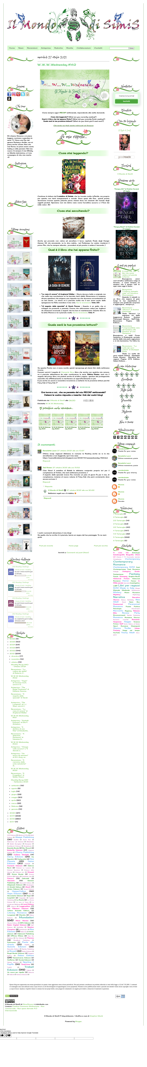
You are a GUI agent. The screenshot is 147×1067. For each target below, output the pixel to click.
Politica (137, 606)
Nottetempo (23, 929)
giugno (14, 794)
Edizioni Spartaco (13, 870)
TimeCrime (25, 964)
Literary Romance (17, 913)
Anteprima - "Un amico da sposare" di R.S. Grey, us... (19, 755)
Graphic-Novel (134, 576)
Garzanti (11, 880)
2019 (12, 816)
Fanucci (10, 878)
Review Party (131, 613)
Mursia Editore (12, 923)
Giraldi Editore (15, 887)
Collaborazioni (84, 48)
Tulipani (28, 970)
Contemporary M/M (124, 567)
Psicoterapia (136, 608)
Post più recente (46, 546)
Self (121, 624)
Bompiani (28, 844)
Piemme (30, 938)
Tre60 (9, 967)
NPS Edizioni (25, 923)
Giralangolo (30, 885)
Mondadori (26, 917)
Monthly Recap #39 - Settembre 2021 (19, 781)
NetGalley (20, 927)
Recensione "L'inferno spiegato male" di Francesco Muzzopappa (130, 292)
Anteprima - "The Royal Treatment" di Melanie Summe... (20, 689)
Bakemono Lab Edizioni (15, 841)
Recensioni (32, 48)
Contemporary (132, 559)
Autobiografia (119, 555)
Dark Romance (134, 569)
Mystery (116, 594)
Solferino (11, 960)
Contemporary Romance (122, 563)
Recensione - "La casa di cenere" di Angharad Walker (19, 711)
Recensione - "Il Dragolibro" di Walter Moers (17, 775)
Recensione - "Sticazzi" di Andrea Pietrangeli (130, 309)
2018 (12, 819)
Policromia (11, 942)
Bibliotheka (30, 841)
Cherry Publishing (24, 852)
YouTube (116, 632)
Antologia (136, 553)
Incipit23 (11, 898)
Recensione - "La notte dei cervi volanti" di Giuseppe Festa (130, 348)
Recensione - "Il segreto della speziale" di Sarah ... (19, 696)
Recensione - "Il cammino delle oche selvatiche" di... (18, 762)
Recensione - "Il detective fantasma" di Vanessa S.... (17, 736)
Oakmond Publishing (25, 934)
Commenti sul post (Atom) (78, 552)
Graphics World (96, 1016)
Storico (117, 628)
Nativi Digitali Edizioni (17, 925)
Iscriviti (126, 101)
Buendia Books (13, 848)
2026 (13, 639)
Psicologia (117, 608)
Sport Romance (120, 626)
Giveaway (123, 576)
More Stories (22, 920)
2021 (12, 653)
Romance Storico (132, 617)
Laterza (13, 906)
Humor (133, 581)
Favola (115, 576)
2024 (13, 645)
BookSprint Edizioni (14, 846)
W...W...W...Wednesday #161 (20, 716)
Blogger (78, 1021)
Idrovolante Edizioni (15, 896)
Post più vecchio (101, 546)
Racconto (118, 611)
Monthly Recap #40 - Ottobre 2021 (19, 665)
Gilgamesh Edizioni (15, 885)
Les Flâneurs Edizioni (17, 908)
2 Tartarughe (118, 517)
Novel (124, 602)
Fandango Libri (27, 876)
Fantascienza (118, 574)
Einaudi (31, 872)
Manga (137, 588)
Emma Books (17, 874)
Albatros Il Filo (23, 835)
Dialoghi (27, 863)
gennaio (15, 809)
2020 (13, 813)
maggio (14, 797)
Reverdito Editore (13, 949)
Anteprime (46, 48)
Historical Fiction (121, 578)
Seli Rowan (47, 467)
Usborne (31, 972)
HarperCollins (19, 891)
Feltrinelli (25, 878)
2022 (13, 651)
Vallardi (11, 974)
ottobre (14, 662)
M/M (116, 588)
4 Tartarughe (118, 530)
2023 (13, 648)
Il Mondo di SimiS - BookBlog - (23, 569)
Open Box (134, 602)
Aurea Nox (27, 839)
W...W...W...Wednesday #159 (20, 769)
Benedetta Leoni (50, 451)
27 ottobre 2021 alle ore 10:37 (70, 451)
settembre (15, 785)
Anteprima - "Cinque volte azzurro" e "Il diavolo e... (19, 748)
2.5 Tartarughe (119, 520)
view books (30, 579)
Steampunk (135, 626)
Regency (128, 611)
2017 (12, 822)
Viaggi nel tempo (131, 630)
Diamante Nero (67, 372)
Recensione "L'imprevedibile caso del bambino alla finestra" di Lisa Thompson (131, 329)
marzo (14, 803)
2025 (13, 642)
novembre (15, 659)
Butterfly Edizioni (15, 850)
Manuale (116, 590)
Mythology (136, 594)
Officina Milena (17, 936)
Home (12, 48)
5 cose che (121, 553)
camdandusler (123, 449)
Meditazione (136, 590)
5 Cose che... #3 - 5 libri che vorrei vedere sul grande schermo (130, 274)
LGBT (115, 586)
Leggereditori (24, 906)
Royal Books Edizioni (15, 953)
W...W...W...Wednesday (54, 403)
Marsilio (22, 915)
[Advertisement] (20, 67)
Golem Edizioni (13, 889)
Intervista (127, 583)
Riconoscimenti (119, 615)
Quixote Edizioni (16, 947)
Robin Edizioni (27, 951)
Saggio (127, 622)
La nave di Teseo (22, 902)
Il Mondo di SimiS (55, 490)
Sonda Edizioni (25, 960)
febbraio (15, 806)
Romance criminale (120, 619)
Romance (118, 617)
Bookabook (27, 846)
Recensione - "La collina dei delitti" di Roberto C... (19, 671)
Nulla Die (24, 931)
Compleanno (117, 559)
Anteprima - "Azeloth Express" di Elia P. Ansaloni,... (20, 722)
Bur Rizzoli (26, 848)
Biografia (130, 555)
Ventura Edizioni (22, 974)
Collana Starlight (21, 855)
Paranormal (118, 604)
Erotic (137, 571)
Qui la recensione (83, 303)
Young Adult (128, 632)
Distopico (127, 571)
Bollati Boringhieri (16, 844)
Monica (121, 484)
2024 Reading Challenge (20, 598)
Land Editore (28, 904)
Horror (125, 581)
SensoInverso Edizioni (22, 958)
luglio (13, 791)
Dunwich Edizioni (14, 866)
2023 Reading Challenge (20, 614)
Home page (73, 546)
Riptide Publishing (28, 949)
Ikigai (29, 896)
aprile (13, 800)
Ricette (69, 48)
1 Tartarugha (118, 514)
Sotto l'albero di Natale (132, 624)
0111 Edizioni (11, 835)
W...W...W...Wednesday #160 (20, 743)
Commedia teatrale (133, 557)
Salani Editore (26, 955)
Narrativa (119, 597)
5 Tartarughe (118, 537)
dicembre (15, 656)
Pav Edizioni (20, 938)
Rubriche (58, 48)
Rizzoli (12, 951)
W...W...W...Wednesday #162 (20, 677)
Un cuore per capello (15, 972)
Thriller (127, 628)
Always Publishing (24, 837)
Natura (123, 600)
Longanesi (11, 915)
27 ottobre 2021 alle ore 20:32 (80, 490)
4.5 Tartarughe (119, 534)
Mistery (117, 592)
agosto (14, 788)
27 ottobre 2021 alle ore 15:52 (66, 467)
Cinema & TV (121, 557)
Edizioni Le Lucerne (23, 868)
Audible (16, 839)
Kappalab (22, 898)
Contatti (98, 48)
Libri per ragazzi (129, 585)
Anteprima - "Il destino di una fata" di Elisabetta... (20, 729)
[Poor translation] (7, 1035)
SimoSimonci (28, 1004)
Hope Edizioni (14, 893)
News (20, 48)
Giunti (27, 887)
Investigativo (135, 583)
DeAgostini (22, 859)
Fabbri (17, 876)
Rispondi (46, 461)
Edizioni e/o (20, 872)
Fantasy (134, 573)
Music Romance (132, 592)
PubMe (27, 944)
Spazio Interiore (13, 962)
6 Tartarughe (118, 540)
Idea (30, 893)
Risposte (48, 486)
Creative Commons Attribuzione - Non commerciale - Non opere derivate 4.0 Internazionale (24, 1008)
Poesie (128, 606)
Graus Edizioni (29, 889)
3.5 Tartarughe (119, 527)
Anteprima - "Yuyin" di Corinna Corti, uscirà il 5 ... (19, 682)
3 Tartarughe (118, 524)
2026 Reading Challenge (20, 567)
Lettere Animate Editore (18, 910)
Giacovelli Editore (25, 883)
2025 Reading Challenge (20, 582)
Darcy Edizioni (15, 857)
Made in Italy (127, 588)
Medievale (126, 590)
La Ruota (20, 900)
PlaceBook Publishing (21, 940)
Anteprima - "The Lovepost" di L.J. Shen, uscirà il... (18, 704)
